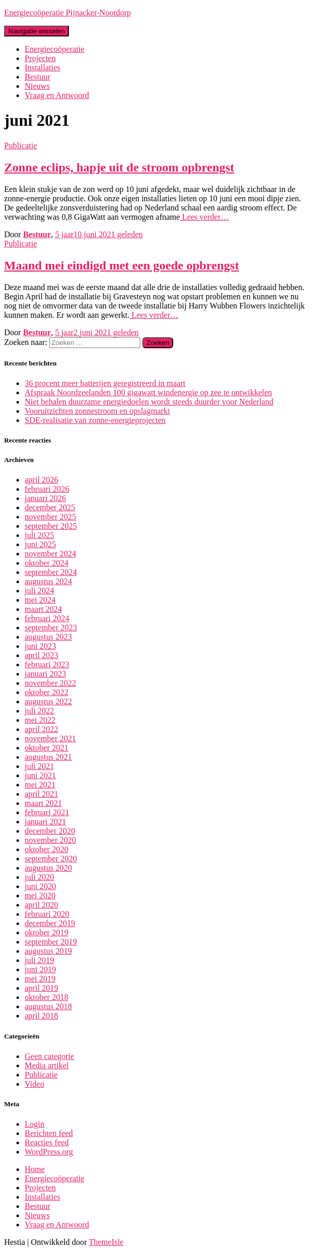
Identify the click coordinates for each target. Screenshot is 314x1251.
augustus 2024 (48, 581)
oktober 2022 (46, 692)
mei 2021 (40, 784)
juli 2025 (39, 535)
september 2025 (51, 526)
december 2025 (50, 507)
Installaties (42, 67)
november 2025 (50, 516)
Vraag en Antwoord (57, 95)
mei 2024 (40, 599)
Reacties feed (47, 1142)
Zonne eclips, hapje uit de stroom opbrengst (119, 167)
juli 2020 (39, 877)
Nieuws (37, 86)
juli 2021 (39, 766)
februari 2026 (47, 489)
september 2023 (51, 627)
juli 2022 (39, 710)
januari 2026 (45, 498)
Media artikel (47, 1065)
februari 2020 (47, 914)
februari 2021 (47, 812)
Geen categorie (49, 1056)
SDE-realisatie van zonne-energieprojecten (95, 420)
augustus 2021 (48, 757)
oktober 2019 (46, 932)
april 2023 (41, 655)
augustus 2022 (48, 701)
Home (35, 1169)
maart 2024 (43, 609)
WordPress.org (49, 1151)
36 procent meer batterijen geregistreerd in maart (105, 383)
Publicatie (20, 145)
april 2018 (41, 1015)
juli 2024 (39, 590)
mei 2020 (40, 895)
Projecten (40, 58)
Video (34, 1084)
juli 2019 (39, 960)
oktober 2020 (46, 849)
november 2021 (50, 738)
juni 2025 (40, 544)
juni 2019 (40, 969)
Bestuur (37, 76)
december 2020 (50, 830)
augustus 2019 (48, 951)
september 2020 (51, 858)
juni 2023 (40, 646)
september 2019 (51, 941)
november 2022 (50, 683)
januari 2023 (45, 673)
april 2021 (41, 794)
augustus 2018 (48, 1006)
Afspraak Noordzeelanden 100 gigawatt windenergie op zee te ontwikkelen (148, 392)
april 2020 (41, 904)
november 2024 (50, 553)
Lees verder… (204, 217)
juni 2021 (40, 775)
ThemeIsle (106, 1242)
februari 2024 (47, 618)
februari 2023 (47, 664)
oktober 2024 (46, 563)
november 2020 (50, 840)
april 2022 (41, 729)
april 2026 (41, 479)
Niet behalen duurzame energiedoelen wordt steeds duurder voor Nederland (149, 401)
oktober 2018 (46, 997)
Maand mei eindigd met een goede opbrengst (121, 265)
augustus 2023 (48, 636)
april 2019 (41, 988)
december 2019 (50, 923)
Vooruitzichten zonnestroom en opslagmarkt (97, 411)
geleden (99, 234)
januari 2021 (45, 821)
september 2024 (51, 572)
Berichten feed (49, 1133)
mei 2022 (40, 720)
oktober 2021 (46, 747)
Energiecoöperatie (54, 49)
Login (34, 1124)
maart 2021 (43, 803)
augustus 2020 (48, 867)
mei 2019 (40, 978)
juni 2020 (40, 886)
